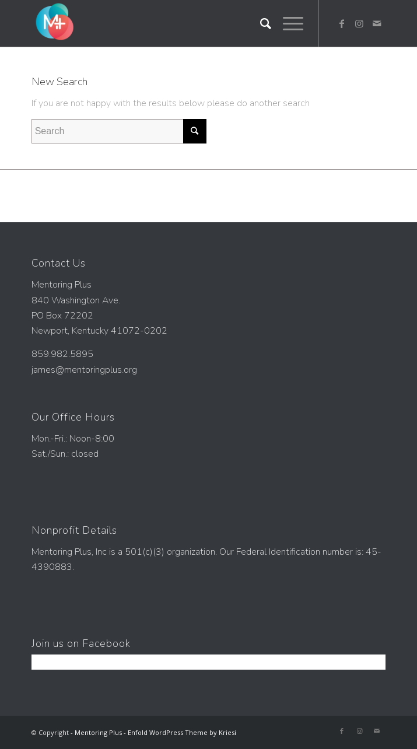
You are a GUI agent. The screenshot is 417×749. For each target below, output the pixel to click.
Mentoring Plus (98, 732)
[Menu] (287, 23)
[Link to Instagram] (359, 23)
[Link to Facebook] (342, 23)
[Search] (259, 23)
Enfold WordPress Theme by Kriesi (182, 732)
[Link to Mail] (377, 23)
